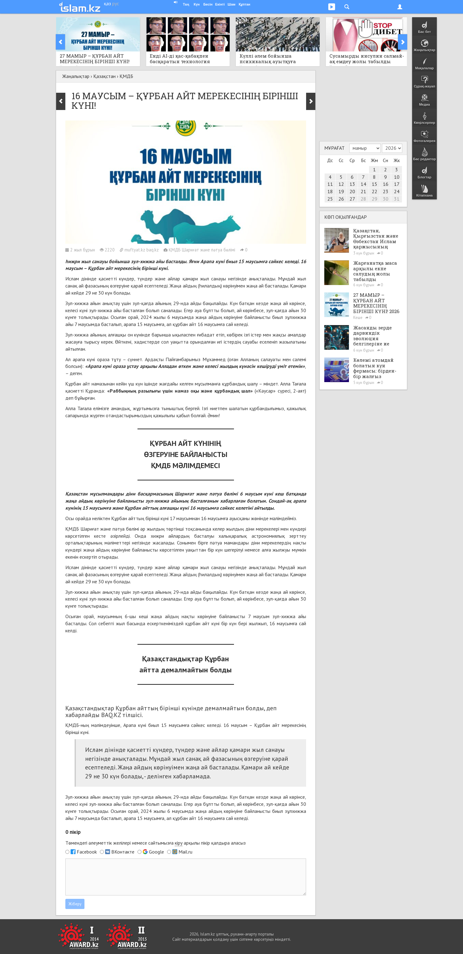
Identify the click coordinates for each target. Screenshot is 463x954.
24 (396, 191)
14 (363, 184)
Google (156, 851)
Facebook (87, 851)
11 (330, 184)
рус (115, 3)
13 (352, 184)
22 (374, 191)
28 (363, 199)
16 (385, 184)
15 (374, 184)
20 (352, 191)
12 (341, 184)
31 (396, 199)
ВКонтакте (122, 851)
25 (330, 199)
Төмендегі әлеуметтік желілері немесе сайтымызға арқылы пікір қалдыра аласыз (155, 843)
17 (396, 184)
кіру (178, 843)
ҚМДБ (126, 76)
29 (374, 199)
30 (385, 199)
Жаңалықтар (75, 76)
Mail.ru (185, 851)
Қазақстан (104, 76)
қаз (107, 3)
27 (352, 199)
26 (341, 199)
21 (363, 191)
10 (396, 177)
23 (385, 191)
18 (330, 191)
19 (341, 191)
